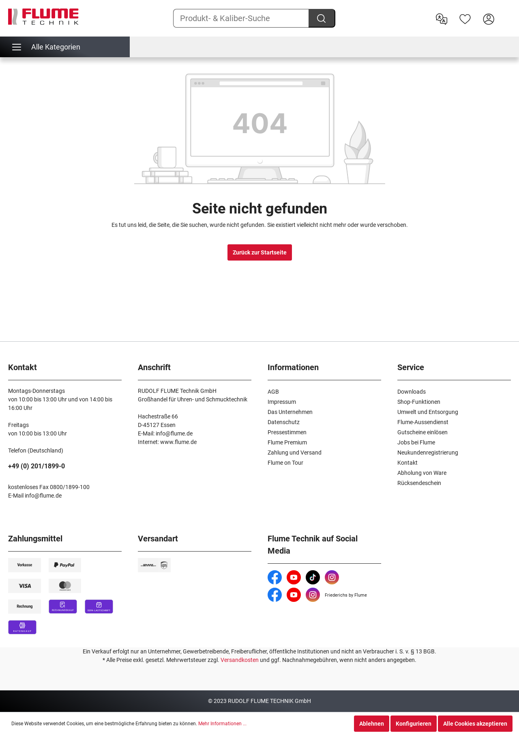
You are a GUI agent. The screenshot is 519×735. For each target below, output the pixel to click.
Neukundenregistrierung (427, 452)
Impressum (282, 402)
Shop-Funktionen (418, 402)
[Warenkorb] (505, 12)
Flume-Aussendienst (422, 422)
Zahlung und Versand (295, 452)
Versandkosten (240, 660)
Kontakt (407, 462)
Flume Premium (287, 442)
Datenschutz (284, 422)
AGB (273, 391)
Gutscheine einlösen (422, 432)
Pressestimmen (287, 432)
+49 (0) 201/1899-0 (36, 466)
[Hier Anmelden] (488, 18)
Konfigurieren (413, 723)
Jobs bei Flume (416, 442)
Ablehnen (371, 723)
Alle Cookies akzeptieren (475, 723)
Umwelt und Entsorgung (427, 412)
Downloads (411, 391)
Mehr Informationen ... (222, 723)
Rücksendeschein (419, 483)
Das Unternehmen (290, 412)
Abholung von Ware (421, 473)
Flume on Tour (285, 462)
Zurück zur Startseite (260, 252)
